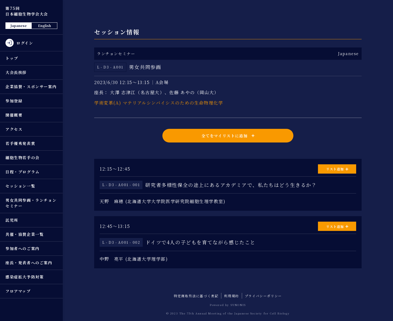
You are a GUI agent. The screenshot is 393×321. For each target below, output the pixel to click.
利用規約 (231, 295)
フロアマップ (18, 291)
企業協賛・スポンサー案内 (30, 86)
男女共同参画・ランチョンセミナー (30, 203)
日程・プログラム (22, 171)
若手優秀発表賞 (20, 143)
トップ (11, 58)
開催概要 (13, 115)
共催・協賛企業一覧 (24, 234)
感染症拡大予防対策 (24, 277)
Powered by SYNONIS (228, 305)
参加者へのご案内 (22, 248)
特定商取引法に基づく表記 (196, 295)
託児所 (11, 220)
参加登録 (13, 100)
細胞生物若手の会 (22, 157)
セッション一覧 (20, 186)
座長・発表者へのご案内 (28, 262)
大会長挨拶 (16, 72)
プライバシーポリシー (263, 295)
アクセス (13, 129)
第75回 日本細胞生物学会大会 (26, 11)
